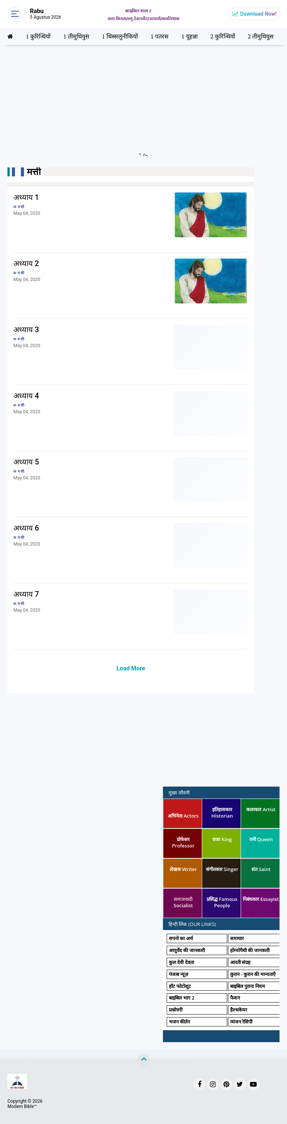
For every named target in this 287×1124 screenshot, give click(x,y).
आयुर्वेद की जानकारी (187, 950)
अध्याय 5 (26, 461)
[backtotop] (143, 1060)
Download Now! (258, 14)
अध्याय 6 (26, 528)
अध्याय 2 (26, 263)
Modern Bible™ (22, 1106)
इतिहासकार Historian (222, 812)
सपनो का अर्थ (181, 938)
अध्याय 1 (26, 197)
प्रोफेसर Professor (183, 842)
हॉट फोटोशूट (180, 986)
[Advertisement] (143, 104)
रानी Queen (261, 839)
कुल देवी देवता (181, 962)
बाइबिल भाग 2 (181, 997)
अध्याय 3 (26, 329)
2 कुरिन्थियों (222, 36)
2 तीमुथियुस (261, 36)
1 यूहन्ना (189, 36)
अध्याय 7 (26, 594)
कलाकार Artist (260, 809)
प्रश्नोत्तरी (175, 1009)
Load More (131, 668)
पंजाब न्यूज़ (178, 974)
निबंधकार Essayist (261, 899)
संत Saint (261, 869)
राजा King (222, 839)
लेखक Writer (183, 869)
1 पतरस (160, 36)
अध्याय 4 (26, 395)
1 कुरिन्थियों (38, 36)
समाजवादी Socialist (183, 902)
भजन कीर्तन (179, 1021)
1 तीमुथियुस (76, 36)
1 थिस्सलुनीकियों (120, 36)
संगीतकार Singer (222, 869)
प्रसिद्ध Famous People (222, 902)
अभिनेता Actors (183, 815)
